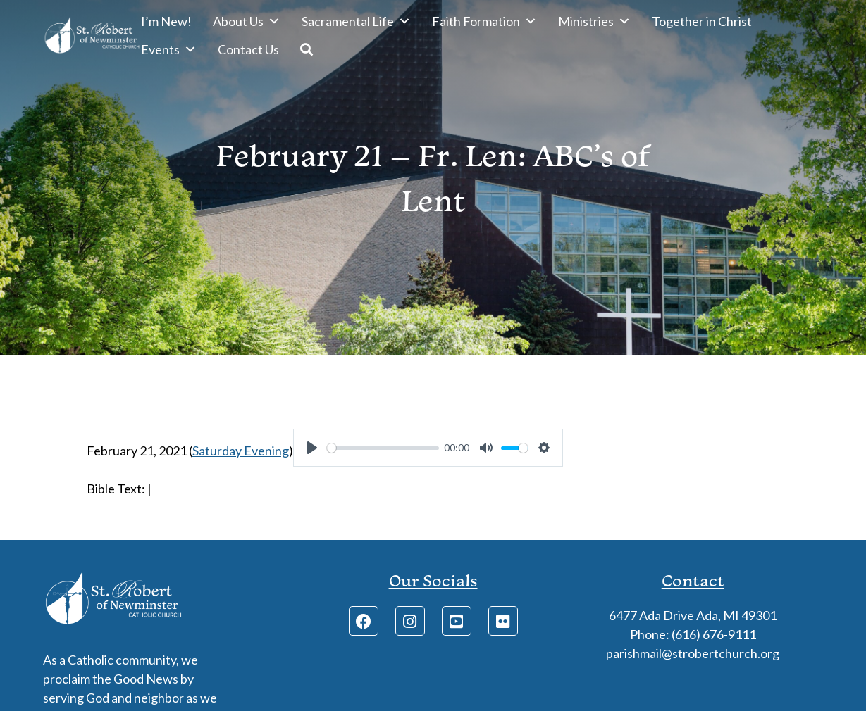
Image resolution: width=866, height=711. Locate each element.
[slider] (383, 448)
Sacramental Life (356, 21)
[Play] (312, 447)
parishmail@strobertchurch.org (692, 653)
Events (169, 49)
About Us (246, 21)
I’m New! (166, 21)
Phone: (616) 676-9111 (693, 634)
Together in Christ (702, 21)
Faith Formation (484, 21)
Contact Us (248, 49)
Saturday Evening (240, 450)
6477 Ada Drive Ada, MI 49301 (693, 615)
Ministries (594, 21)
